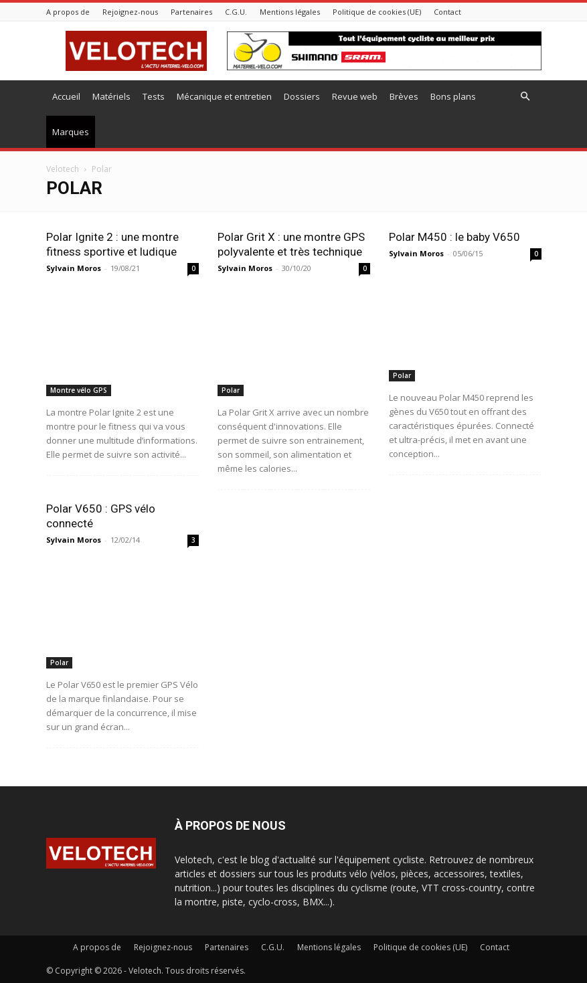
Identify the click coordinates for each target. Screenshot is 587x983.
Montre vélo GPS (78, 390)
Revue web (355, 96)
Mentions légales (290, 12)
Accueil (66, 96)
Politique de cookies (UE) (377, 12)
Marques (70, 132)
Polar (231, 390)
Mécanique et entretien (224, 96)
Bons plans (453, 96)
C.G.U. (236, 12)
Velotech (62, 169)
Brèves (404, 96)
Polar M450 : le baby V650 (454, 237)
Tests (154, 96)
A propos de (68, 12)
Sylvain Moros (73, 268)
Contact (447, 12)
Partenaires (191, 12)
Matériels (111, 96)
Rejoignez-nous (130, 12)
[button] (525, 96)
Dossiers (302, 96)
